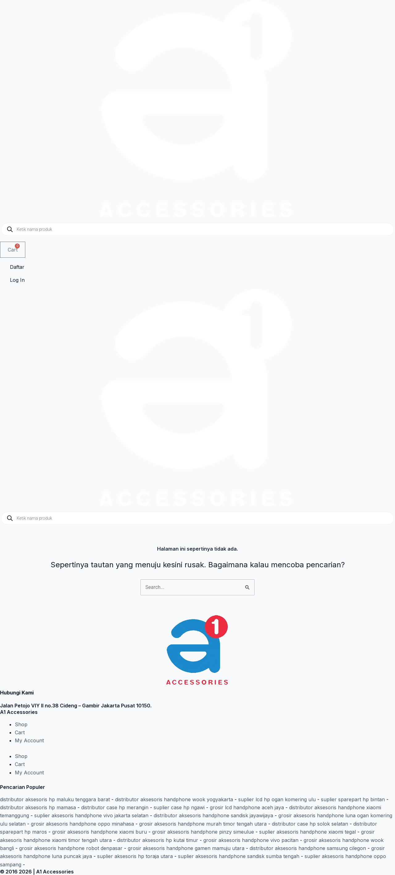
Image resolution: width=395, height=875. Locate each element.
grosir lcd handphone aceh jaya (247, 807)
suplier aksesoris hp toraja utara (135, 856)
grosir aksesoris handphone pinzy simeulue (203, 832)
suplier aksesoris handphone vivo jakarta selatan (91, 815)
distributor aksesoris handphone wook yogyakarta (174, 799)
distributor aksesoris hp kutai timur (157, 840)
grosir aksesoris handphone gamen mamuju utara (186, 848)
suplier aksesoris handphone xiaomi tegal (307, 832)
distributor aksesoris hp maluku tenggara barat (55, 799)
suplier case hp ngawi (179, 807)
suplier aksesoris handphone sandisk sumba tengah (238, 856)
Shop (21, 724)
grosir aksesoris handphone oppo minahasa (82, 824)
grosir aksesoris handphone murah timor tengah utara (203, 824)
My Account (29, 740)
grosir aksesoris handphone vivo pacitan (250, 840)
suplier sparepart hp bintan (353, 799)
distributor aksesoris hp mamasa (38, 807)
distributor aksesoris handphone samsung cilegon (308, 848)
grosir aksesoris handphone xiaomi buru (99, 832)
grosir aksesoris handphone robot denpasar (71, 848)
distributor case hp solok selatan (310, 824)
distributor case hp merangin (114, 807)
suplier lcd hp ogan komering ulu (277, 799)
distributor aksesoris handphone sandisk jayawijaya (213, 815)
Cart (20, 732)
